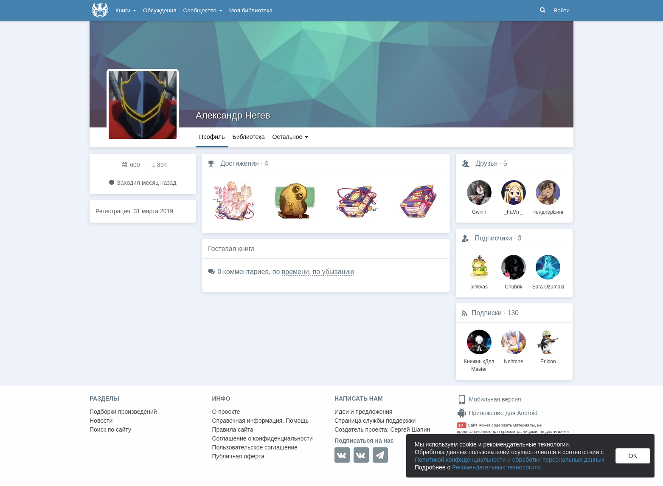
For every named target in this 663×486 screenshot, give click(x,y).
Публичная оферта (238, 456)
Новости (101, 420)
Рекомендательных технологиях (496, 467)
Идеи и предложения (363, 411)
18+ (462, 425)
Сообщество (202, 10)
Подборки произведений (123, 411)
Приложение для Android (497, 413)
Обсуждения (159, 10)
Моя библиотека (251, 10)
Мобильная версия (489, 399)
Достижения (239, 163)
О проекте (226, 411)
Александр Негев (233, 115)
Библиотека (248, 136)
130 (513, 312)
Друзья (486, 163)
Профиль (212, 136)
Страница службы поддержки (375, 420)
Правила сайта (232, 429)
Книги (125, 10)
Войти (561, 10)
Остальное (291, 136)
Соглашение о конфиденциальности (262, 438)
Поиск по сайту (110, 429)
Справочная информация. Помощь (260, 420)
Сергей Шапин (410, 429)
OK (633, 455)
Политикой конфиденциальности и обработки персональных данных (509, 459)
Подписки (487, 312)
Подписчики (493, 238)
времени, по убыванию (318, 271)
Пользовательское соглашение (255, 447)
